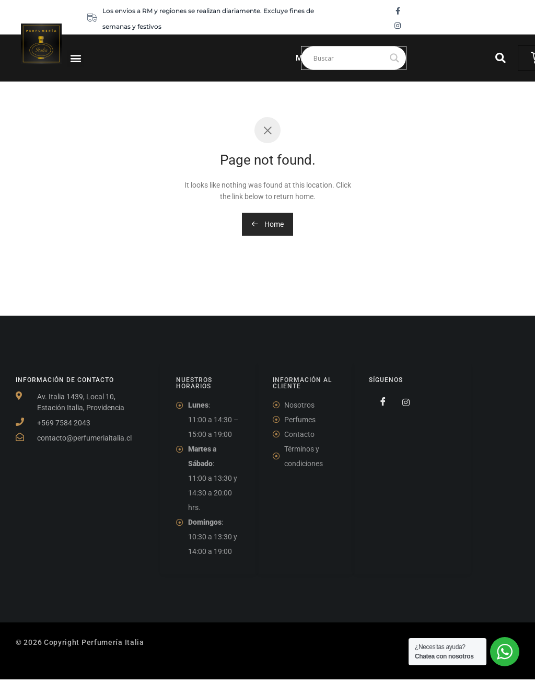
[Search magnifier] (394, 58)
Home (267, 224)
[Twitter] (402, 402)
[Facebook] (379, 402)
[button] (75, 58)
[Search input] (349, 58)
